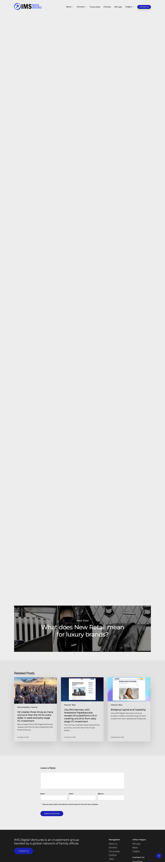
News (74, 705)
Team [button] (111, 860)
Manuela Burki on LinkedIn (65, 579)
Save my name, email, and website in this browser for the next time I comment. (70, 804)
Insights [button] (136, 854)
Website (100, 794)
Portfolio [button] (113, 856)
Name (42, 794)
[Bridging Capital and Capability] (129, 709)
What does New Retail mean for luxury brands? (82, 629)
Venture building (23, 707)
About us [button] (113, 845)
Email (71, 794)
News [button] (135, 850)
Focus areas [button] (114, 853)
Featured (45, 25)
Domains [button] (113, 849)
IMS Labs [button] (136, 846)
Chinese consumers (82, 179)
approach (44, 201)
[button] (24, 851)
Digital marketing (59, 25)
